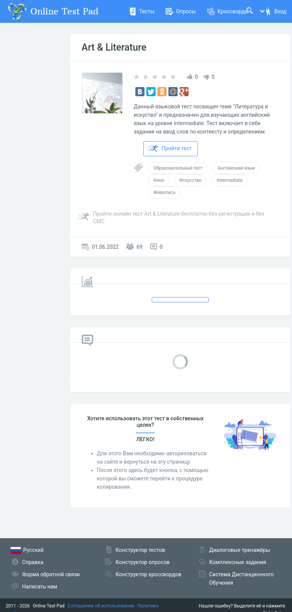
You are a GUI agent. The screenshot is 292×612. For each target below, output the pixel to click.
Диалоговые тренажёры (239, 550)
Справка (32, 562)
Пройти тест (170, 149)
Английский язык (236, 168)
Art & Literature (114, 47)
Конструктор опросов (143, 562)
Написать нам (39, 586)
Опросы (181, 11)
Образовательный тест (178, 168)
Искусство (190, 180)
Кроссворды (228, 11)
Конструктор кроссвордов (148, 574)
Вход (275, 11)
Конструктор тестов (140, 550)
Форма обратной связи (51, 574)
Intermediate (230, 180)
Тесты (141, 11)
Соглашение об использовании (101, 606)
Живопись (165, 192)
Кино (159, 180)
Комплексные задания (237, 562)
